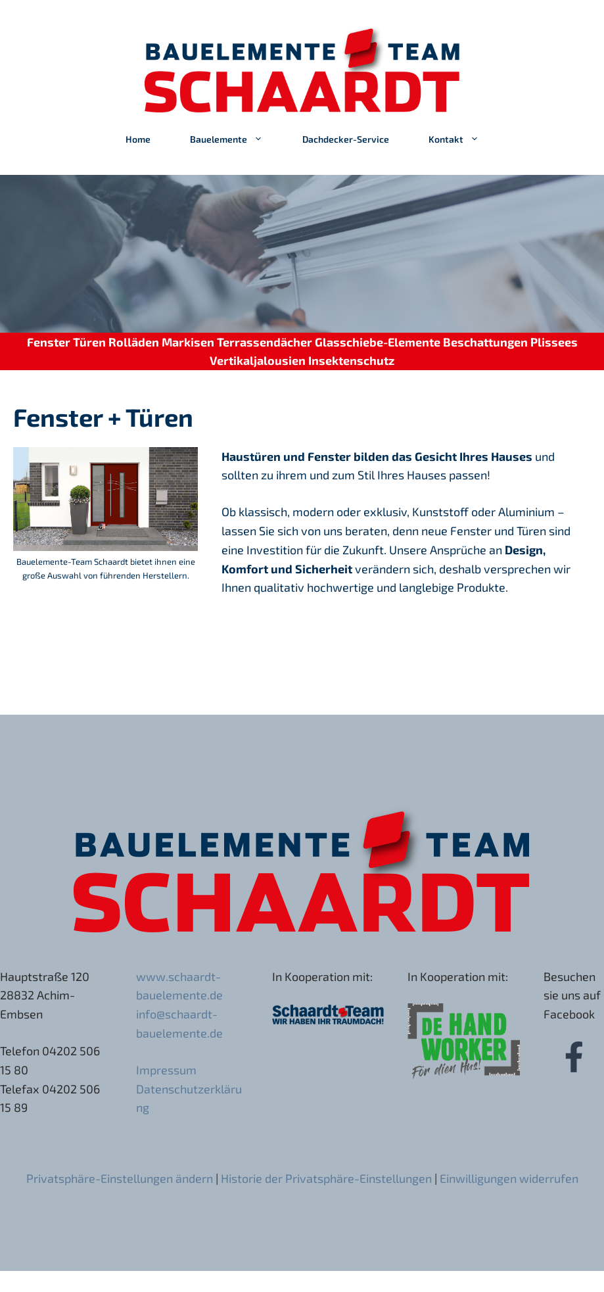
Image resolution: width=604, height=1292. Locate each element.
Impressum (166, 1070)
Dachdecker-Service (345, 139)
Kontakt (464, 139)
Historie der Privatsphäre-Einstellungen (326, 1178)
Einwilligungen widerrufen (509, 1178)
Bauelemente (236, 139)
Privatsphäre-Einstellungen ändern (119, 1178)
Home (138, 139)
